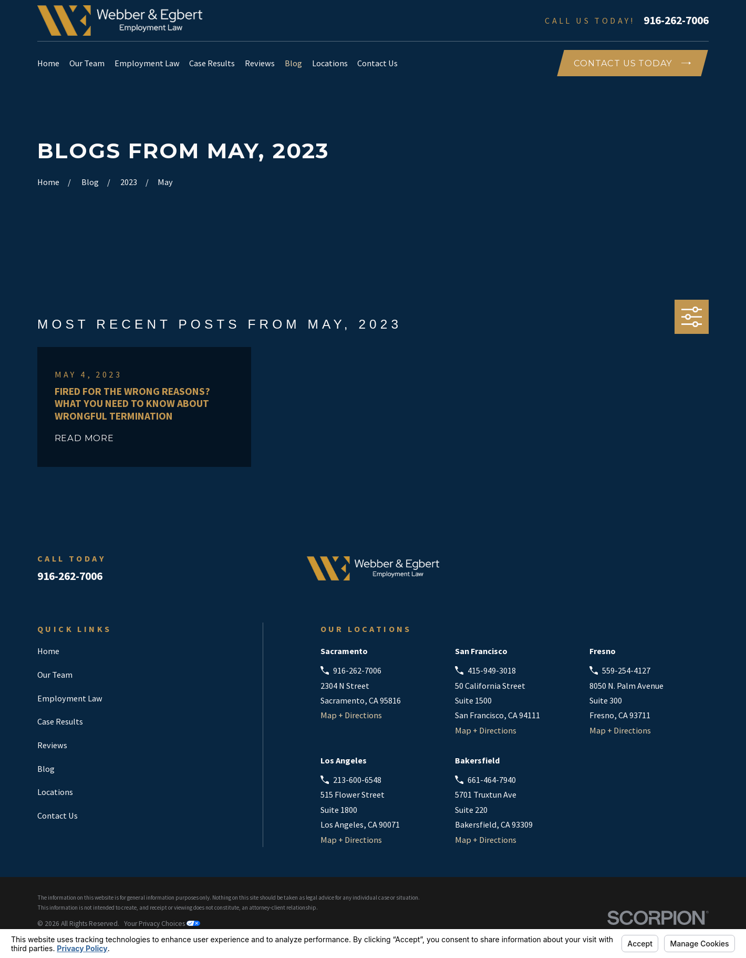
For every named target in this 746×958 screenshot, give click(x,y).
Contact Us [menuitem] (377, 63)
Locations (55, 792)
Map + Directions (351, 715)
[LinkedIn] (676, 573)
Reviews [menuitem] (260, 63)
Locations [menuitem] (330, 63)
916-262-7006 (676, 20)
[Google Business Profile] (594, 573)
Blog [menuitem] (293, 63)
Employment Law (69, 698)
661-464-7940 (492, 779)
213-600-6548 (357, 779)
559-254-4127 (626, 670)
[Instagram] (703, 573)
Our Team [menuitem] (87, 63)
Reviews (52, 745)
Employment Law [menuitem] (147, 63)
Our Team (54, 674)
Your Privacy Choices (162, 923)
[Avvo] (621, 573)
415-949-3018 (492, 670)
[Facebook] (649, 573)
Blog (46, 768)
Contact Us (57, 815)
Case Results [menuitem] (212, 63)
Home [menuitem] (48, 63)
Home (48, 651)
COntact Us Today (632, 63)
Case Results (60, 721)
